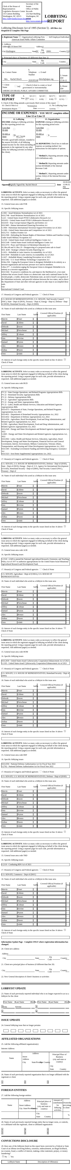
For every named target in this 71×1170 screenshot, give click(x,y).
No (5, 1157)
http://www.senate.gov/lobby (37, 21)
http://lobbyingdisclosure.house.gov (17, 19)
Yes (11, 1157)
